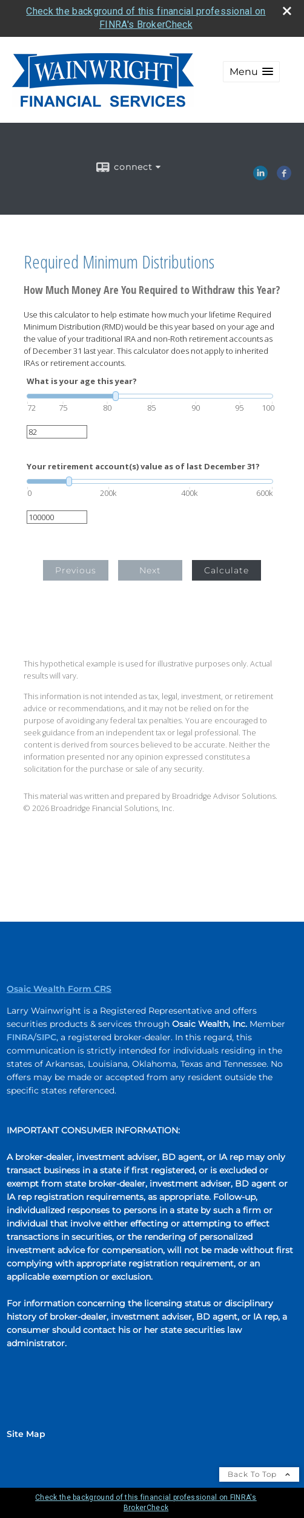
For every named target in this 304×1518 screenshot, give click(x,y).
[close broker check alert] (287, 11)
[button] (251, 71)
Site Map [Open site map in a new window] (26, 1433)
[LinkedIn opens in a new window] (260, 176)
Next (150, 570)
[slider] (150, 396)
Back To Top (259, 1474)
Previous (75, 570)
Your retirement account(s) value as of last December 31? (143, 467)
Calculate (226, 570)
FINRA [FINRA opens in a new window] (20, 1037)
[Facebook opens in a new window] (284, 176)
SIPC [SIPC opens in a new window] (46, 1037)
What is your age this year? (82, 381)
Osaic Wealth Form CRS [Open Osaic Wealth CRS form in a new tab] (59, 988)
